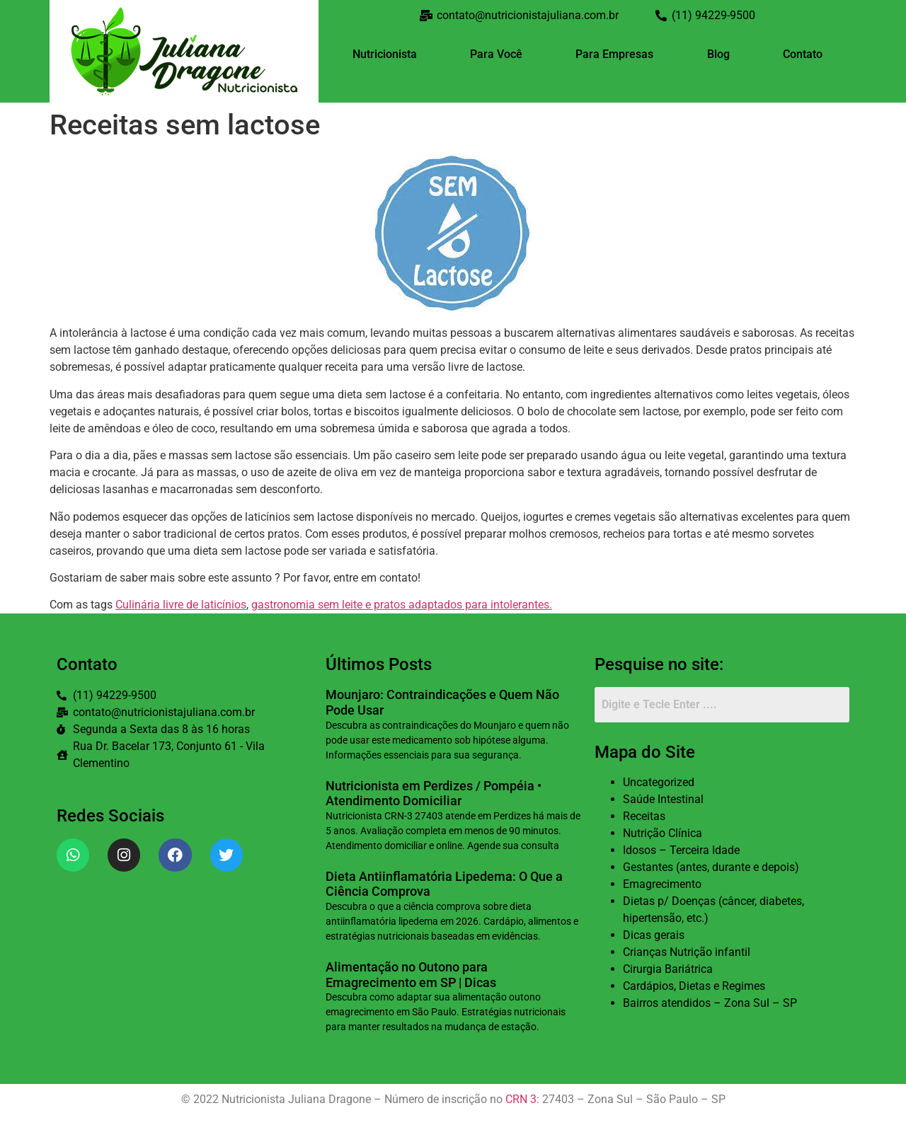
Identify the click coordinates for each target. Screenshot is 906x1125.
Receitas (644, 816)
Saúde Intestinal (663, 799)
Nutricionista (384, 54)
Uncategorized (658, 782)
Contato (802, 54)
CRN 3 (521, 1099)
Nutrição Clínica (662, 833)
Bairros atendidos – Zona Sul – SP (710, 1003)
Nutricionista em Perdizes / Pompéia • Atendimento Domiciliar (433, 793)
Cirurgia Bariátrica (668, 969)
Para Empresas (614, 54)
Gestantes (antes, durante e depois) (711, 867)
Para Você (496, 54)
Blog (718, 54)
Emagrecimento (662, 884)
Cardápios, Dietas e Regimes (694, 986)
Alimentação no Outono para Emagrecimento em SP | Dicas (411, 974)
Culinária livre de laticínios (180, 604)
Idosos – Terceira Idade (681, 850)
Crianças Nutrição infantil (686, 952)
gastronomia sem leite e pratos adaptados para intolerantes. (401, 604)
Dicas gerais (653, 935)
